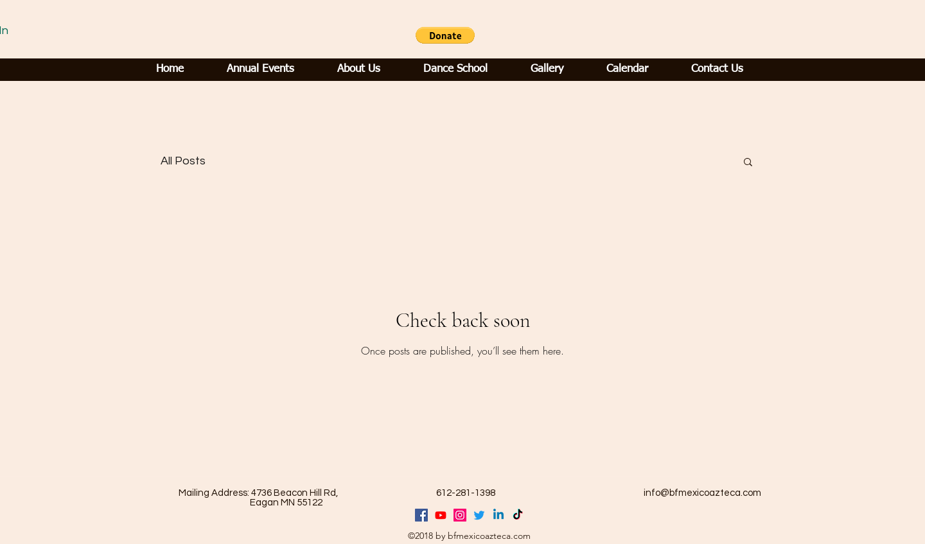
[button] (445, 35)
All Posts (183, 161)
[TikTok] (517, 515)
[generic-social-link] (460, 515)
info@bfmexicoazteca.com (702, 493)
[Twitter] (479, 515)
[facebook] (421, 515)
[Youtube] (440, 515)
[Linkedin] (498, 515)
